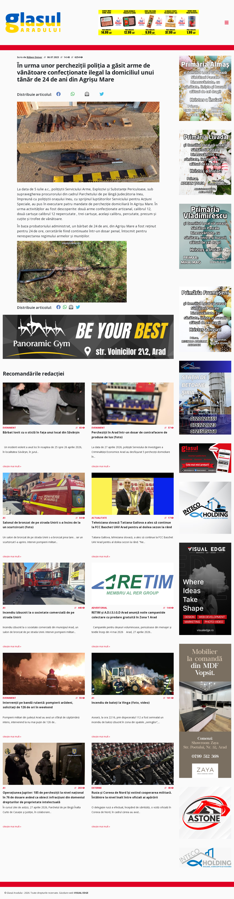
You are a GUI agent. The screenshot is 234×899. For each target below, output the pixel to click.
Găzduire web (66, 892)
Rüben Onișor (34, 57)
